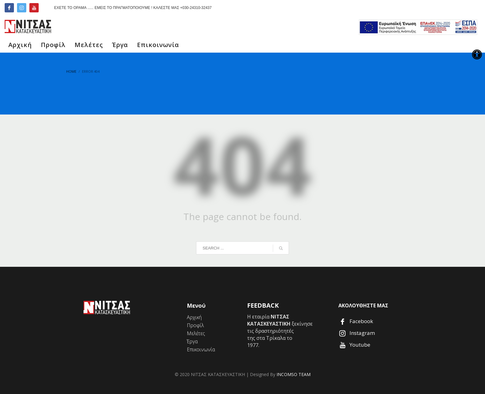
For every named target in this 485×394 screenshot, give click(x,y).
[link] (477, 54)
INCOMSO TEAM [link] (294, 374)
